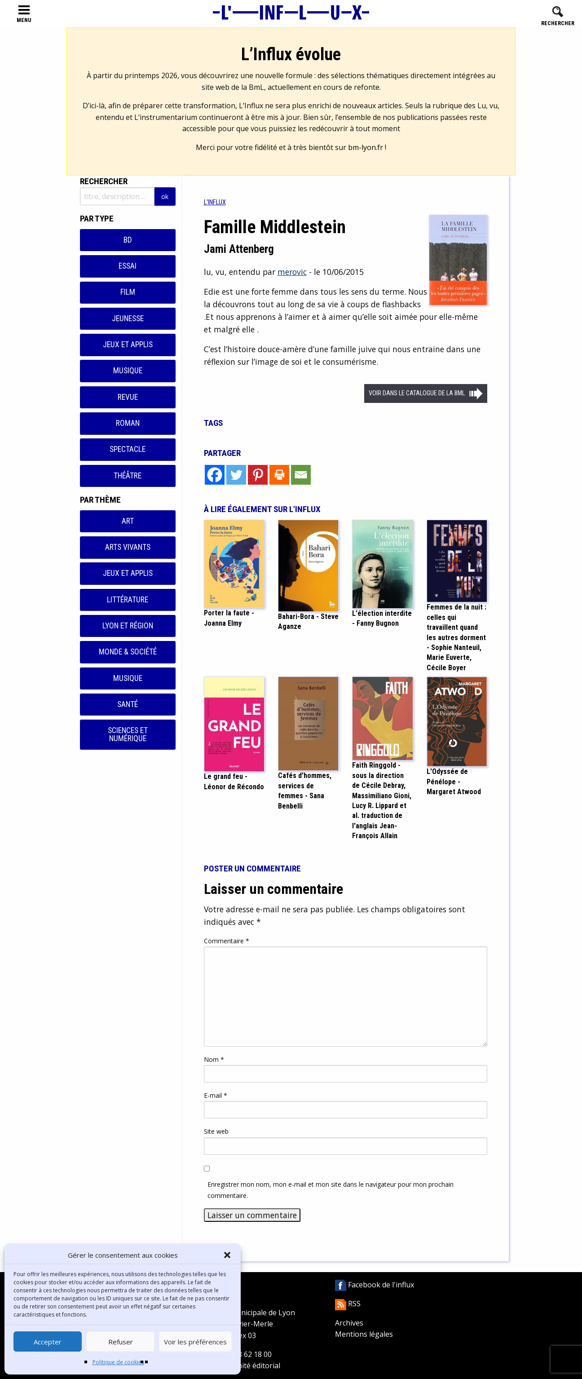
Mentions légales (364, 1334)
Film (127, 291)
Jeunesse (128, 318)
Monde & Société (128, 651)
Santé (127, 704)
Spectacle (128, 449)
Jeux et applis (128, 344)
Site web (216, 1131)
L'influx (215, 202)
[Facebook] (215, 475)
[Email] (301, 475)
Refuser (120, 1341)
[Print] (279, 475)
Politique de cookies (118, 1362)
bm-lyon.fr (365, 147)
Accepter (48, 1341)
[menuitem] (215, 202)
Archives (349, 1323)
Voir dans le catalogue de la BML (417, 393)
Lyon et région (127, 625)
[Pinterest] (258, 475)
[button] (227, 1255)
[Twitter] (236, 475)
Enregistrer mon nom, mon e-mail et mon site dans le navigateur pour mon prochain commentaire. (330, 1190)
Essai (128, 265)
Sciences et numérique (128, 734)
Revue (128, 397)
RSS (348, 1303)
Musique (127, 370)
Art (128, 521)
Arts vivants (127, 547)
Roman (128, 423)
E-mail (215, 1095)
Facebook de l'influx (374, 1285)
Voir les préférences (195, 1341)
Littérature (127, 599)
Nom (214, 1059)
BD (127, 239)
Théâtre (127, 475)
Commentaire (226, 941)
